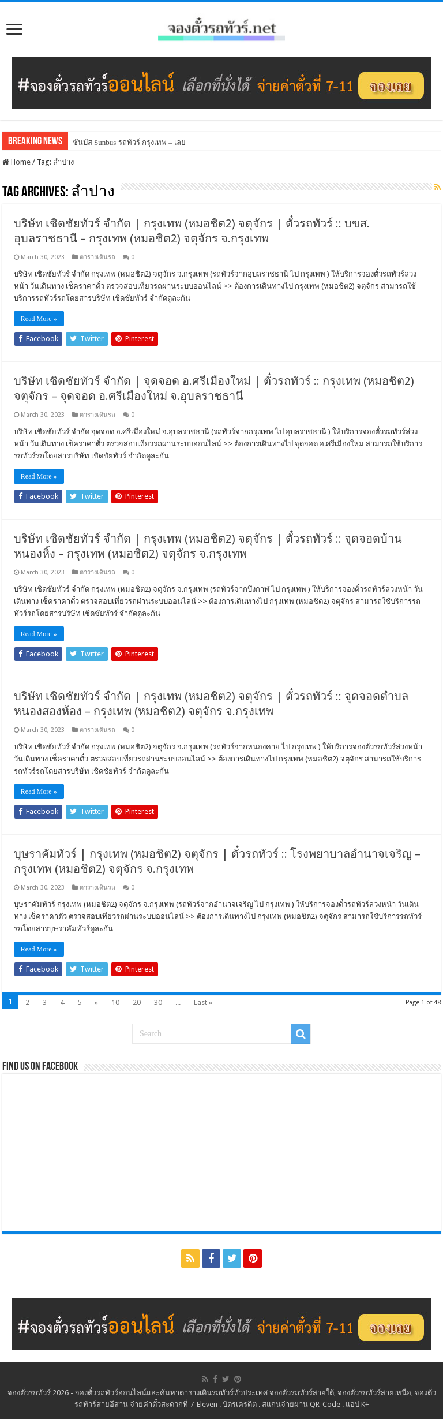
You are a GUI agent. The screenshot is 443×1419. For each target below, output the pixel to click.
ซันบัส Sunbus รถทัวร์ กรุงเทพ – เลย (129, 142)
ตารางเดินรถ (97, 257)
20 (137, 1002)
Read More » (39, 319)
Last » (203, 1002)
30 (158, 1002)
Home (16, 162)
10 (115, 1002)
